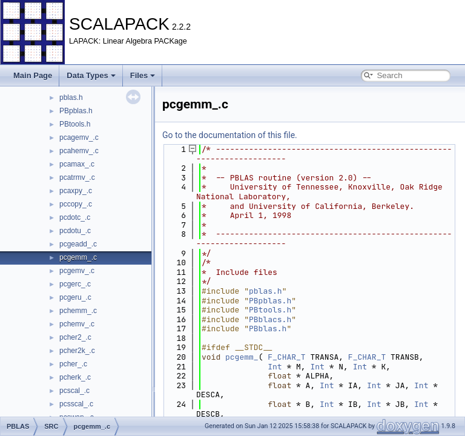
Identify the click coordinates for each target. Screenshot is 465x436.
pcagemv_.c (79, 137)
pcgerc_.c (75, 284)
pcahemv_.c (79, 151)
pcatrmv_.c (77, 177)
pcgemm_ (242, 357)
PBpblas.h (76, 111)
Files (143, 75)
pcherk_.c (75, 377)
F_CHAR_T (286, 357)
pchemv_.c (76, 324)
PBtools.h (74, 124)
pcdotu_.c (75, 230)
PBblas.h (267, 328)
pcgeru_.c (75, 297)
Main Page (32, 75)
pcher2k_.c (77, 350)
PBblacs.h (270, 319)
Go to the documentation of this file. (229, 135)
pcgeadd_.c (78, 244)
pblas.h (71, 97)
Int (275, 367)
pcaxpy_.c (75, 191)
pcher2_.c (75, 337)
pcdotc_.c (74, 217)
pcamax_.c (76, 164)
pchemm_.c (78, 310)
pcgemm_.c (78, 257)
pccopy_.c (75, 204)
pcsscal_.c (76, 404)
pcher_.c (73, 364)
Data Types (91, 75)
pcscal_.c (74, 390)
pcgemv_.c (76, 270)
